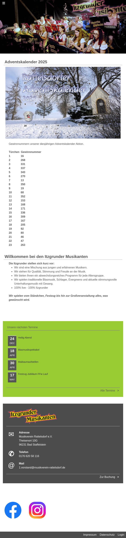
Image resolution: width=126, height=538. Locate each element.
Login (121, 534)
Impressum (90, 534)
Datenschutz (107, 534)
